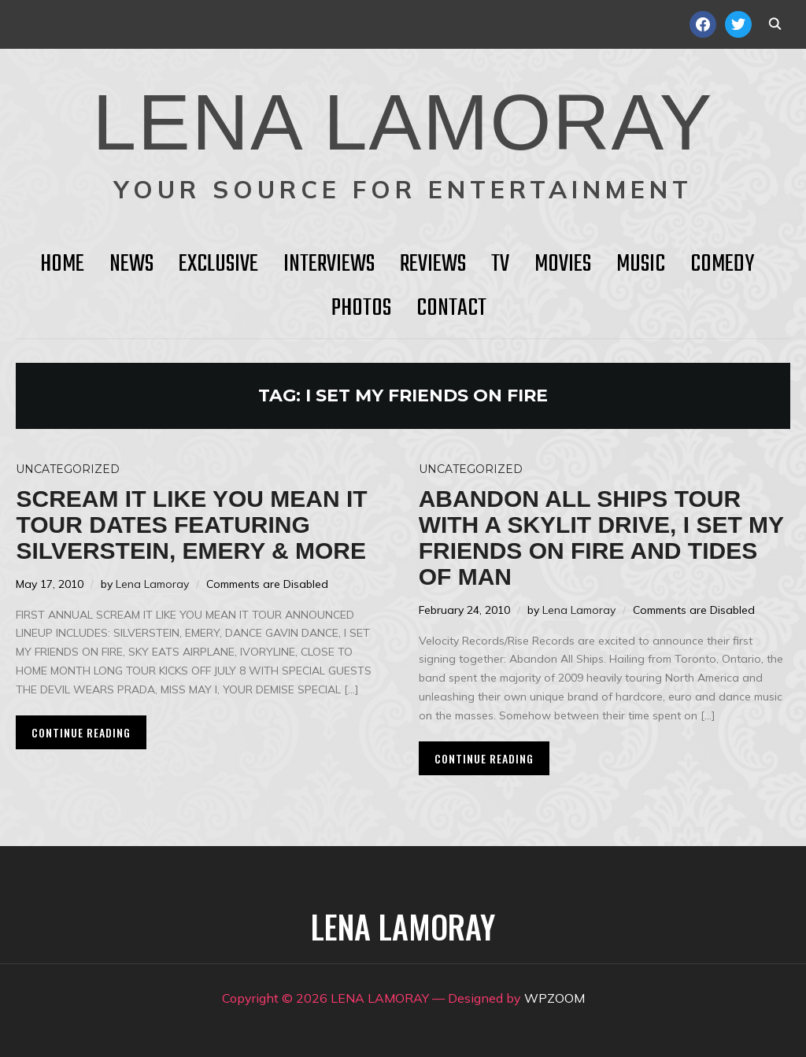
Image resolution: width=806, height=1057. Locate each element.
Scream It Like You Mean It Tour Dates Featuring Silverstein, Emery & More (191, 525)
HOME (62, 264)
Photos (361, 308)
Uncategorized (68, 469)
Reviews (433, 264)
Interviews (329, 264)
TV (500, 264)
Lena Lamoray (152, 584)
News (131, 264)
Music (640, 264)
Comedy (722, 264)
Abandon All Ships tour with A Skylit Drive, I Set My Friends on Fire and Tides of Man (601, 537)
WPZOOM (554, 998)
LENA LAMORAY (402, 122)
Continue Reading (81, 732)
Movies (562, 264)
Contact (451, 308)
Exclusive (218, 264)
